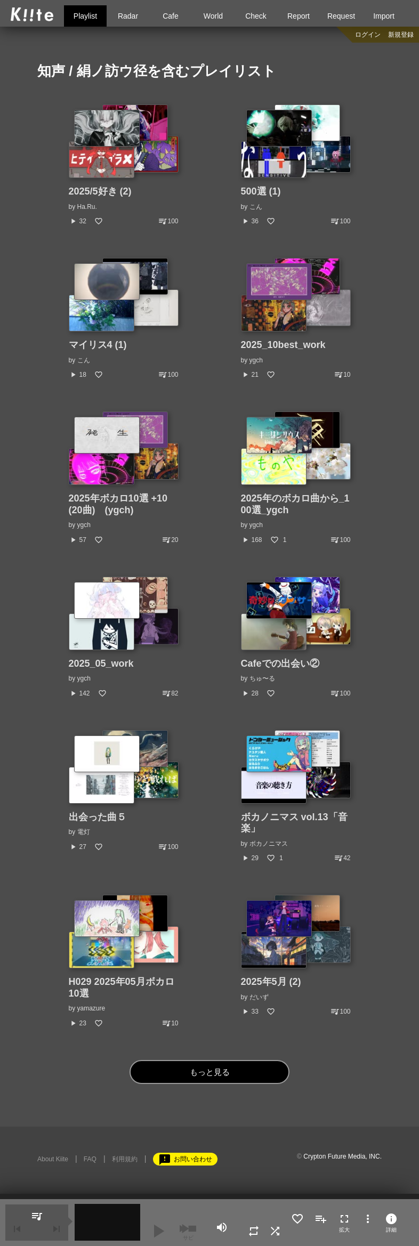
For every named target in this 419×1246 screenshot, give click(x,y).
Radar (128, 16)
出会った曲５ (97, 817)
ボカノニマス (268, 843)
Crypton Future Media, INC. (342, 1156)
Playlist (85, 16)
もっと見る (210, 1072)
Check (256, 16)
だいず (259, 997)
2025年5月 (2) (271, 981)
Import (383, 16)
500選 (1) (261, 191)
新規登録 (401, 34)
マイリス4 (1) (98, 344)
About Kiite (52, 1159)
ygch (256, 360)
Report (298, 16)
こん (255, 207)
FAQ (90, 1159)
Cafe (171, 16)
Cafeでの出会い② (280, 663)
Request (341, 16)
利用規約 (125, 1159)
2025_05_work (101, 663)
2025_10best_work (283, 344)
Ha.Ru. (87, 207)
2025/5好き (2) (100, 191)
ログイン (368, 34)
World (213, 16)
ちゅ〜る (262, 678)
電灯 (83, 832)
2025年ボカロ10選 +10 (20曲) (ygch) (118, 504)
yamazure (91, 1008)
